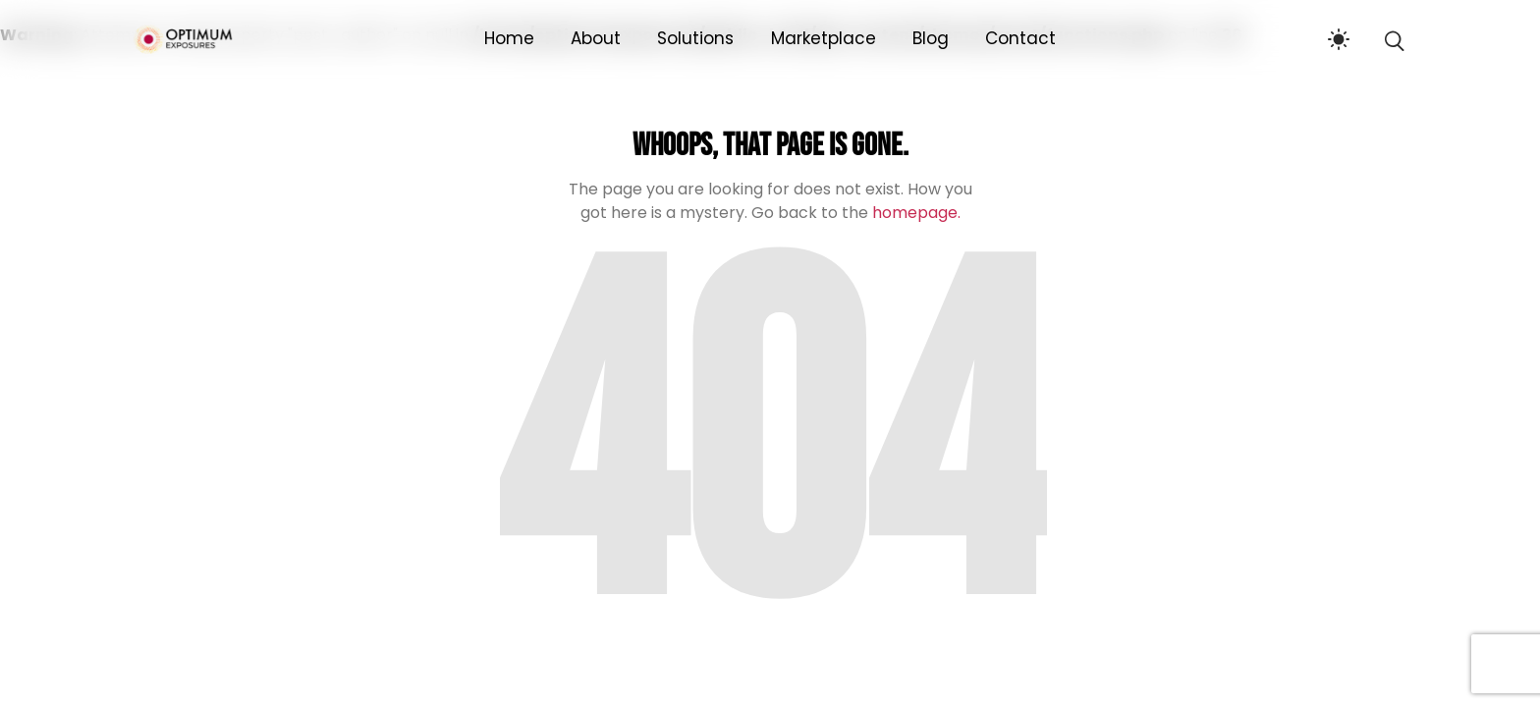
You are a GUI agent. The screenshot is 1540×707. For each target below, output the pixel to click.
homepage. (916, 212)
